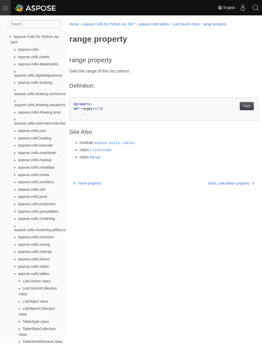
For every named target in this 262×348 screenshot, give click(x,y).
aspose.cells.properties (37, 204)
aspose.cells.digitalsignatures (38, 75)
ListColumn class (36, 281)
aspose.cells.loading (34, 138)
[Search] (34, 24)
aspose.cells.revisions (36, 237)
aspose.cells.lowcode (35, 145)
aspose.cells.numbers (36, 182)
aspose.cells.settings (35, 252)
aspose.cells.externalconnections (41, 123)
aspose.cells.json (32, 131)
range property (214, 24)
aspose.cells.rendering (36, 219)
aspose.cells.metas (33, 175)
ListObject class (35, 301)
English (226, 7)
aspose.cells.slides (33, 266)
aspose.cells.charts (33, 57)
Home (74, 24)
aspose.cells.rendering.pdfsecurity (42, 230)
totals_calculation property (218, 183)
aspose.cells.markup (35, 160)
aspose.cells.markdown (37, 153)
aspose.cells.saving (34, 244)
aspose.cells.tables (33, 274)
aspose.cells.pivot (32, 197)
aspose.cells (28, 49)
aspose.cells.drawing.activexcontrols (44, 94)
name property (87, 183)
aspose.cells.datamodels (38, 64)
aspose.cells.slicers (34, 259)
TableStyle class (36, 322)
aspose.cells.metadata (36, 167)
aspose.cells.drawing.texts (39, 112)
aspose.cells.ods (31, 189)
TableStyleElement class (42, 342)
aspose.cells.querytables (38, 211)
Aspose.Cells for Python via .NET (108, 24)
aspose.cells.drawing (35, 82)
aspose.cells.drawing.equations (40, 105)
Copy (233, 106)
